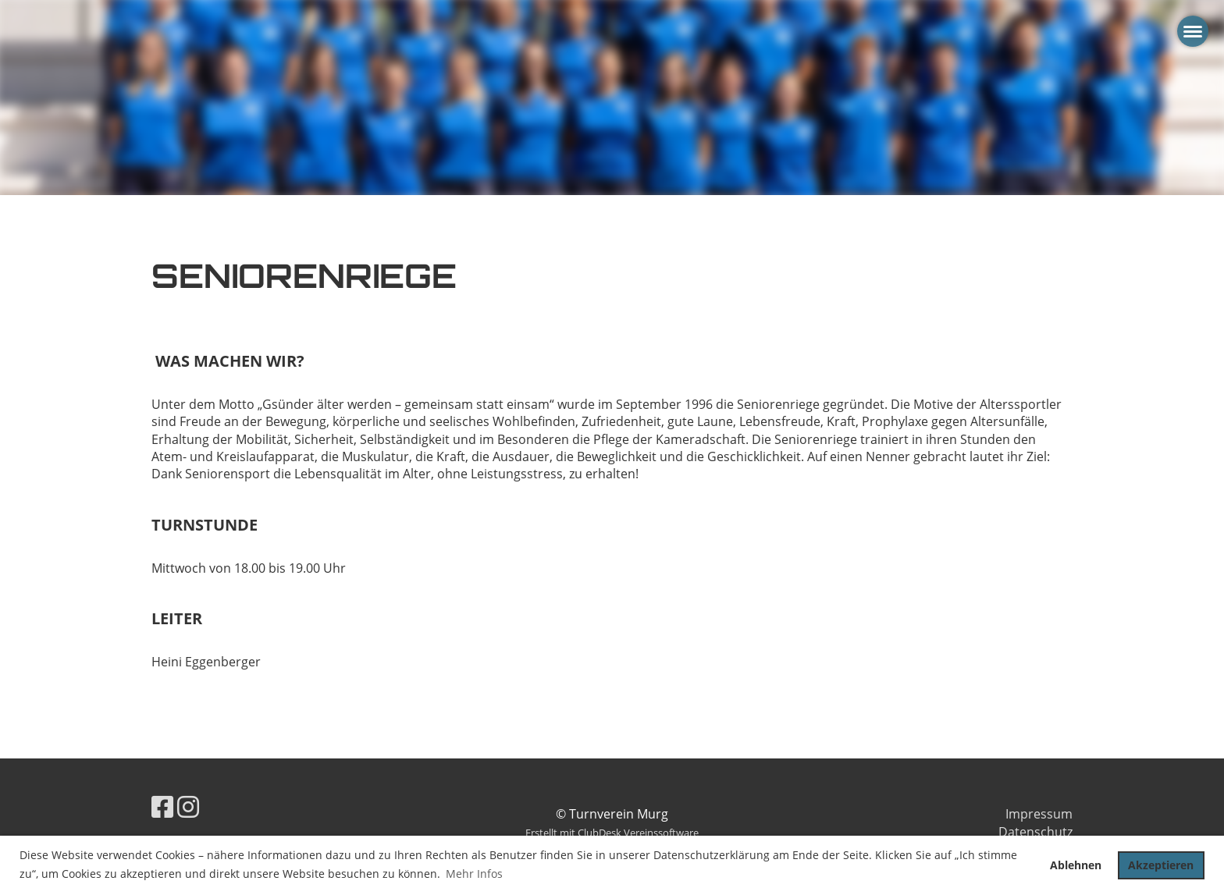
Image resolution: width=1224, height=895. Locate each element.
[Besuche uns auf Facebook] (162, 806)
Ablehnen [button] (1075, 865)
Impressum (1039, 813)
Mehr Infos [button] (474, 873)
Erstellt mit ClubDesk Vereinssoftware (612, 833)
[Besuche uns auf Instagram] (188, 806)
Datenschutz (1035, 831)
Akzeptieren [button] (1161, 865)
